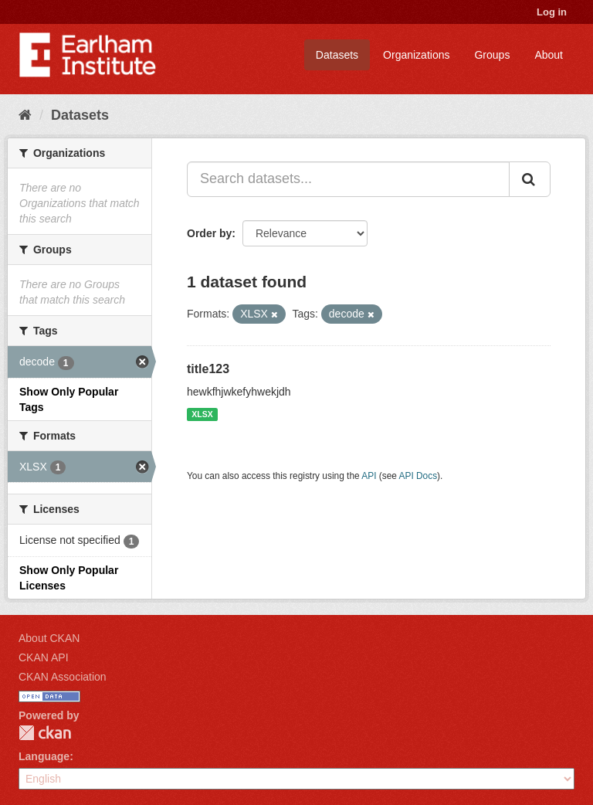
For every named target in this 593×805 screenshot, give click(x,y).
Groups (492, 55)
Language (44, 756)
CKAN (45, 733)
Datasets (337, 55)
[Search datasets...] (348, 179)
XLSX (201, 414)
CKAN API (44, 657)
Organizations (416, 55)
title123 (208, 368)
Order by (209, 233)
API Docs (418, 475)
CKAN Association (63, 677)
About (548, 55)
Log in (552, 12)
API (368, 475)
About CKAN (49, 638)
